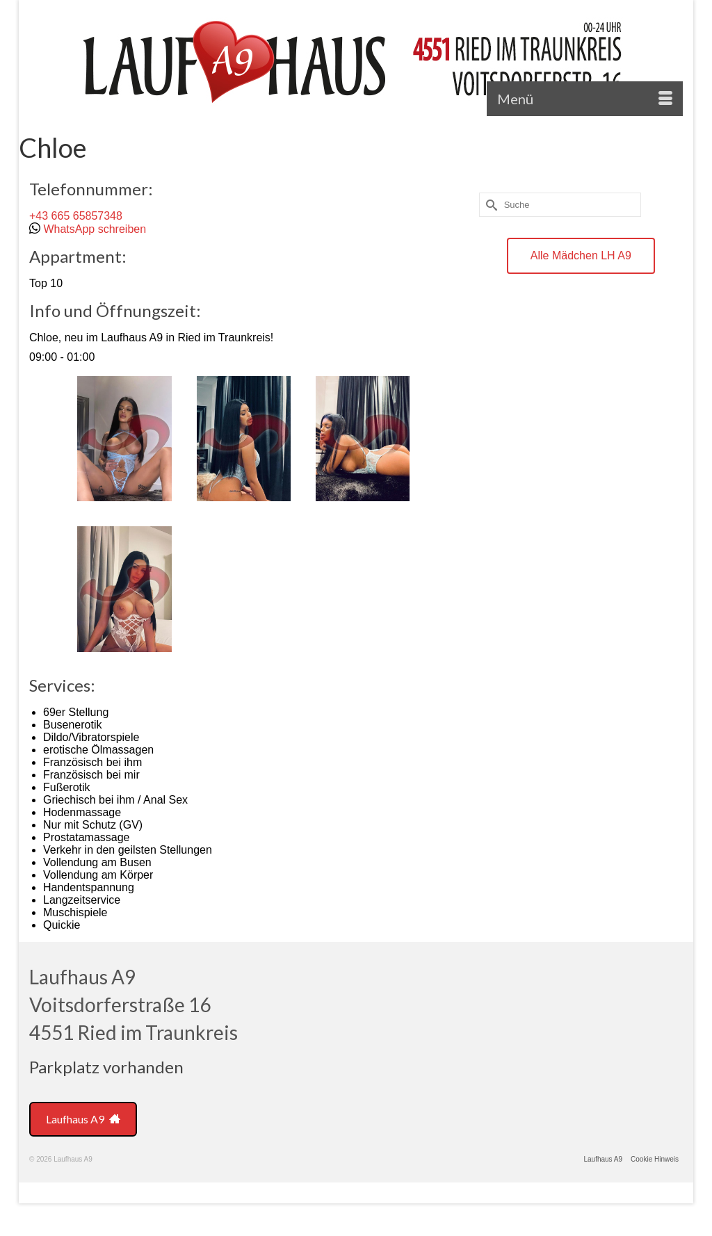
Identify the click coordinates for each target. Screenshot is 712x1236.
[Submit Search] (489, 205)
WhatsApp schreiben (94, 229)
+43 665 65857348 (75, 216)
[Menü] (585, 98)
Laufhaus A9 (83, 1118)
